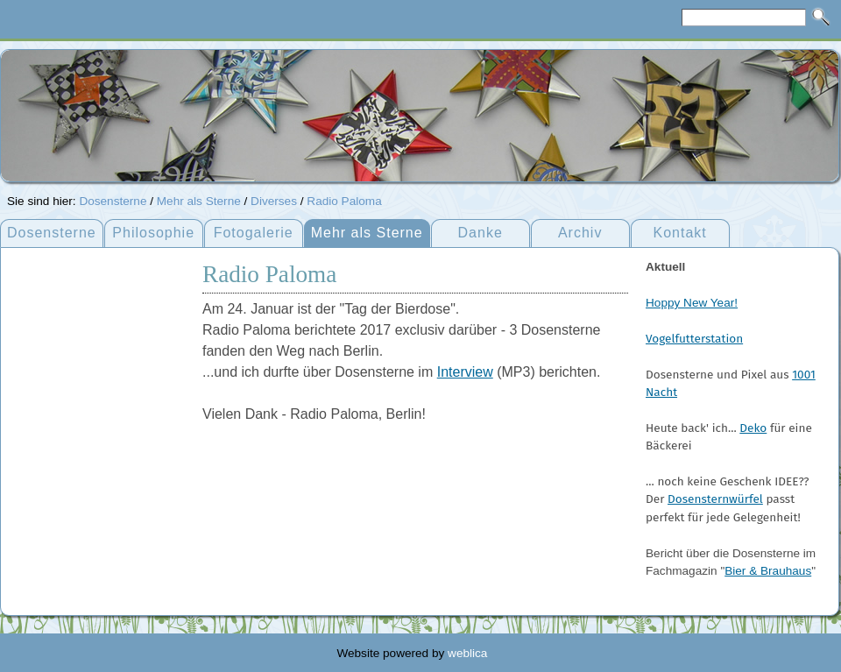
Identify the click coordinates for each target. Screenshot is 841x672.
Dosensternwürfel (715, 499)
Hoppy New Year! (692, 302)
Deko (753, 428)
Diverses (274, 201)
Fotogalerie (253, 232)
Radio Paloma (344, 201)
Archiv (580, 232)
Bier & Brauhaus (767, 570)
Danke (480, 232)
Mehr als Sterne (199, 201)
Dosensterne (112, 201)
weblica (467, 653)
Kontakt (680, 232)
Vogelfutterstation (694, 338)
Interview (465, 371)
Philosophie (153, 232)
